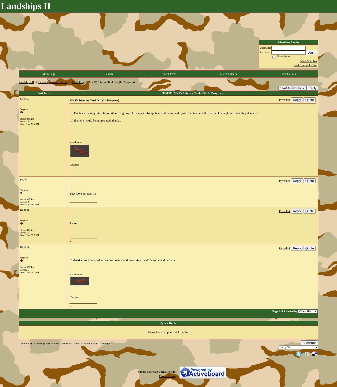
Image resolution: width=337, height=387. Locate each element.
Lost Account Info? (305, 65)
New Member (308, 61)
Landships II (26, 82)
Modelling (78, 82)
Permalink (284, 100)
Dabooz (24, 98)
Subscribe (309, 343)
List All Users (228, 74)
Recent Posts (168, 74)
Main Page (48, 74)
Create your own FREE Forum (157, 371)
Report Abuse (167, 376)
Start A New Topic (292, 88)
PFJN (23, 179)
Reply (312, 88)
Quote (309, 100)
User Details (288, 74)
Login (311, 52)
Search (109, 74)
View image (74, 165)
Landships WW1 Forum (53, 82)
